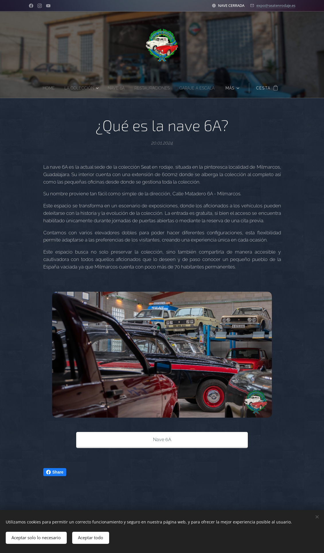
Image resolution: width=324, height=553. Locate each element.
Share (55, 472)
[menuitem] (45, 88)
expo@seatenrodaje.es (275, 5)
